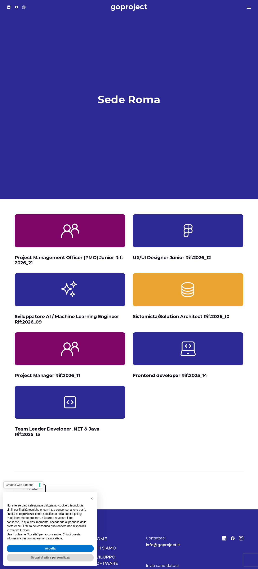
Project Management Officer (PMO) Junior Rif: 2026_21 (69, 245)
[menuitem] (10, 7)
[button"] (224, 525)
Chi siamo (104, 533)
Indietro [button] (30, 474)
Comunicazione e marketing (114, 561)
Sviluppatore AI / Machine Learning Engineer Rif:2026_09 (67, 304)
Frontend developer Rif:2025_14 (170, 361)
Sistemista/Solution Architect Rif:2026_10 (181, 302)
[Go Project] (128, 7)
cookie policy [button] (73, 513)
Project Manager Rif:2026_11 (47, 361)
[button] (10, 7)
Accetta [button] (50, 548)
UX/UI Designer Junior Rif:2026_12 (172, 243)
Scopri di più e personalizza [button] (50, 557)
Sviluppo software (105, 546)
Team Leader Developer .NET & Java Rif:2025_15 (57, 417)
